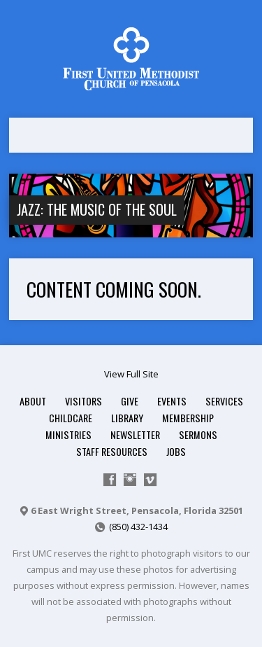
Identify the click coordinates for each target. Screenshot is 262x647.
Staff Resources (111, 451)
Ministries (68, 434)
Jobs (176, 451)
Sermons (198, 434)
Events (172, 401)
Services (224, 401)
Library (127, 417)
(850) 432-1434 (138, 526)
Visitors (83, 401)
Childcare (70, 417)
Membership (188, 417)
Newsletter (135, 434)
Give (129, 401)
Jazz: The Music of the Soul (97, 209)
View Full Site (131, 374)
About (33, 401)
